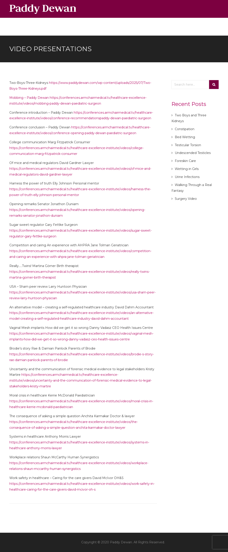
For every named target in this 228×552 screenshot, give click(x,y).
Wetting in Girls (187, 169)
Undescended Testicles (193, 153)
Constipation (184, 129)
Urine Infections (187, 177)
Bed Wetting (185, 137)
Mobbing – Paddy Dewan (29, 98)
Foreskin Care (185, 161)
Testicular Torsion (188, 145)
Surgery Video (186, 199)
